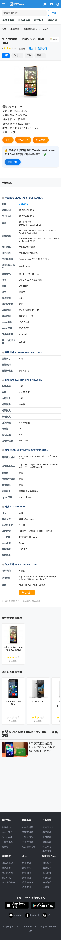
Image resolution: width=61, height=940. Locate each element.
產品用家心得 (28, 846)
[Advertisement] (30, 785)
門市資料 (26, 863)
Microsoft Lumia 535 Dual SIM (13, 648)
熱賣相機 (26, 873)
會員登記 (46, 877)
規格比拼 (41, 139)
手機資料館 (8, 20)
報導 (40, 55)
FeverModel (8, 837)
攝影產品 (46, 832)
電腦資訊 (46, 842)
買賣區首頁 (48, 827)
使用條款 (46, 882)
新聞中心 (6, 827)
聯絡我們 (46, 868)
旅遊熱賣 (6, 868)
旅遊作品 (6, 877)
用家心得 (52, 20)
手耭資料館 (29, 29)
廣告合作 (46, 873)
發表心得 (42, 48)
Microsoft (43, 29)
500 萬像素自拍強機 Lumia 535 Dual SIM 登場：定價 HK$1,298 (42, 747)
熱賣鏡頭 (26, 877)
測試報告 (38, 20)
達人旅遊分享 (8, 882)
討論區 (5, 846)
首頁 (4, 29)
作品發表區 (7, 842)
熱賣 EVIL (27, 887)
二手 (29, 55)
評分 (31, 48)
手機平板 (14, 29)
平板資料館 (24, 20)
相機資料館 (27, 827)
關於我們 (46, 863)
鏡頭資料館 (27, 832)
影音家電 (46, 846)
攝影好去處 (7, 863)
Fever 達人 (7, 832)
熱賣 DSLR (27, 882)
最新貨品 (26, 868)
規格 (6, 55)
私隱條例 (46, 887)
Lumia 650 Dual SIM (13, 702)
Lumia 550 (38, 701)
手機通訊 (46, 837)
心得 (17, 55)
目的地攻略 (7, 873)
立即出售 (12, 162)
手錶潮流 (46, 851)
